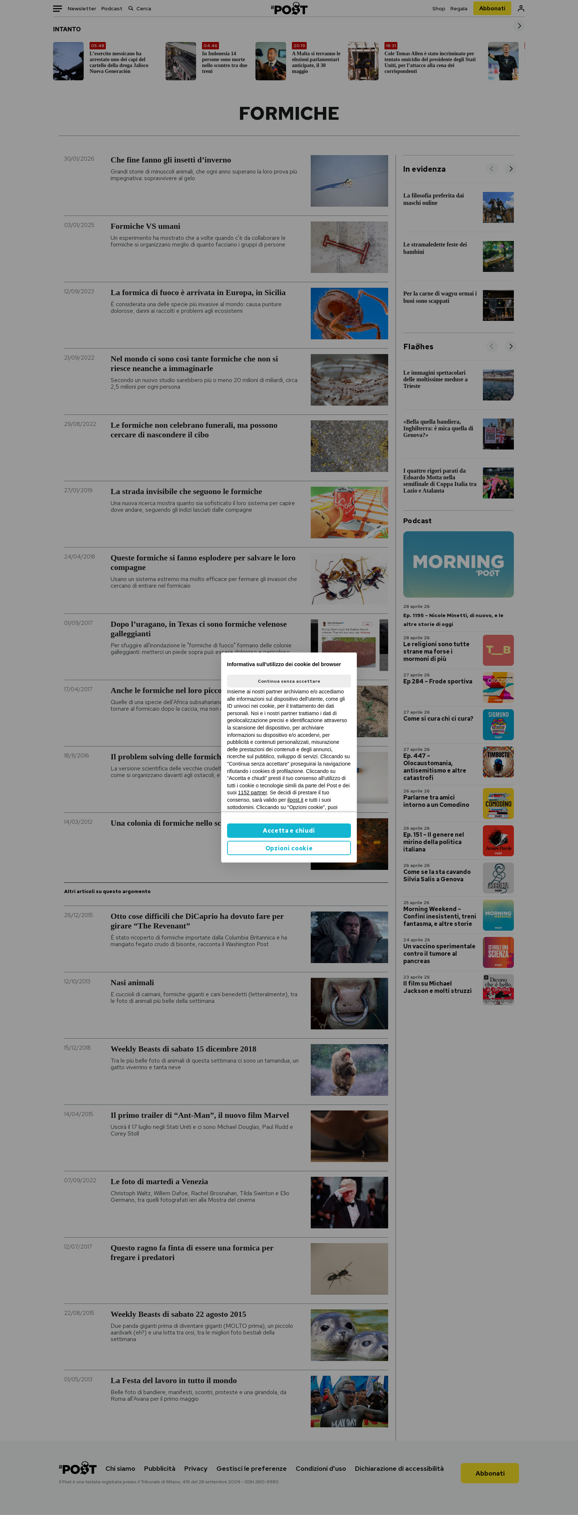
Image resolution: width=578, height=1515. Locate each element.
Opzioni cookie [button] (289, 848)
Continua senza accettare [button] (289, 681)
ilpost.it (295, 800)
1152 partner (252, 792)
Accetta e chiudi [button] (289, 831)
